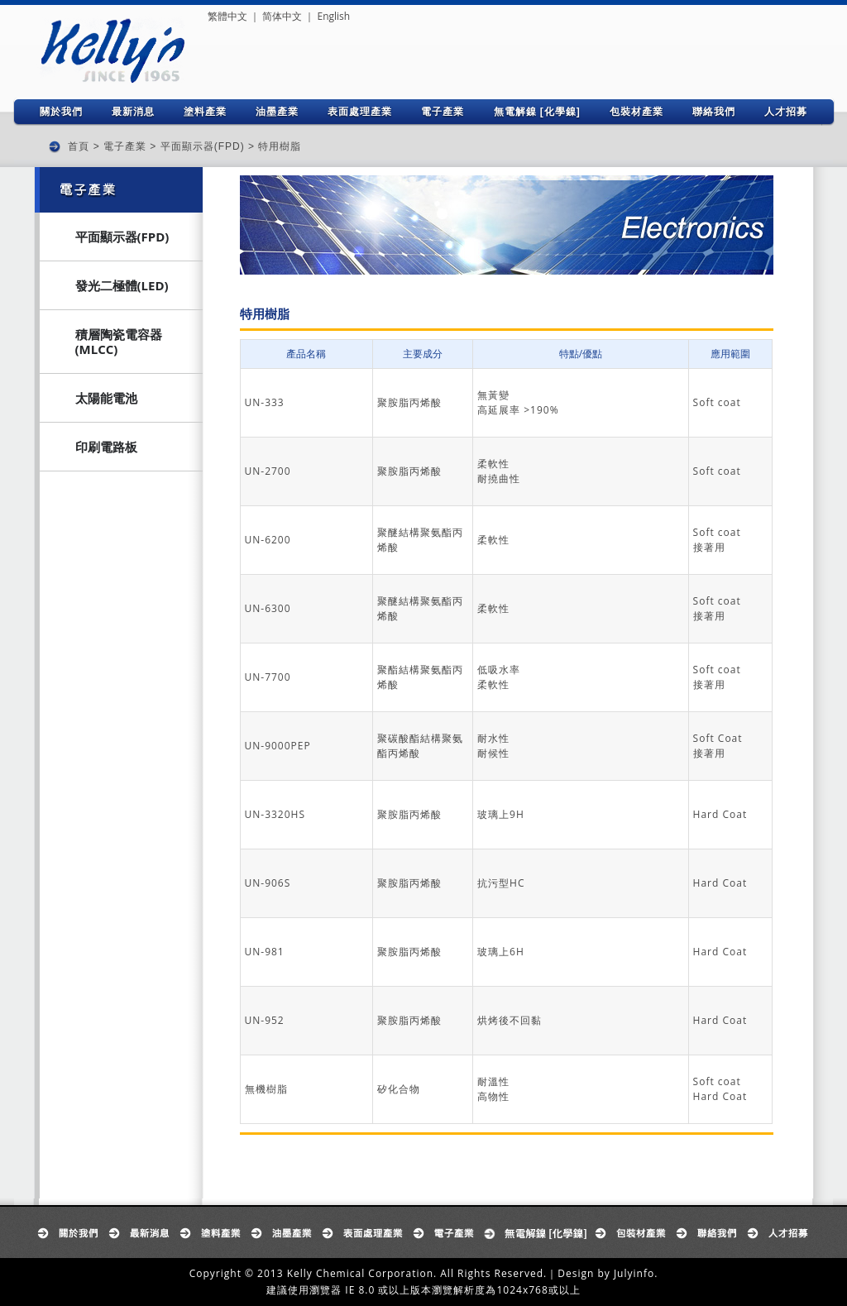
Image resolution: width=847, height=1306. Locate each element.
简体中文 (282, 16)
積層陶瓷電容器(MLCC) (118, 341)
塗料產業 (205, 111)
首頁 (78, 146)
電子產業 (442, 111)
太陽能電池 (106, 398)
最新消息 (133, 111)
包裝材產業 (636, 111)
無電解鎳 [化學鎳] (537, 111)
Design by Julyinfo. (607, 1273)
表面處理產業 (360, 111)
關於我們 (61, 111)
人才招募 (785, 111)
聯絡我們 (713, 111)
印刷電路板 (106, 446)
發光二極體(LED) (122, 285)
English (333, 16)
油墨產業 (277, 111)
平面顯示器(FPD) (202, 146)
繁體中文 (227, 16)
